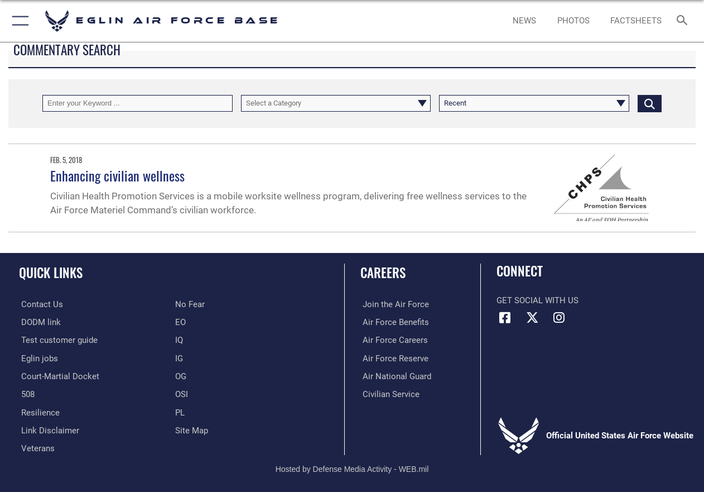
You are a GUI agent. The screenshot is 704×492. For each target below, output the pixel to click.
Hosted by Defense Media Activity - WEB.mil (352, 466)
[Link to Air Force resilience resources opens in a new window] (38, 411)
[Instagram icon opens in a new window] (559, 317)
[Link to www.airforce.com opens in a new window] (393, 304)
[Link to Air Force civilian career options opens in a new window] (388, 393)
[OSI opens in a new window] (181, 393)
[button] (18, 21)
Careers (383, 273)
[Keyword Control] (137, 103)
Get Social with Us (537, 300)
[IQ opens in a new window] (179, 340)
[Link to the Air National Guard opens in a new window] (394, 375)
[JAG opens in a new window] (58, 375)
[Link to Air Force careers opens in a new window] (393, 340)
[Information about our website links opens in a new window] (48, 429)
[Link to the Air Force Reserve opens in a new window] (393, 358)
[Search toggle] (684, 21)
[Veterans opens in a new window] (35, 447)
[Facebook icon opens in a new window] (504, 317)
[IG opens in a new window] (179, 358)
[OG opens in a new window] (180, 375)
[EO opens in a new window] (190, 304)
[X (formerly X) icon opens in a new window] (532, 317)
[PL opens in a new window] (180, 411)
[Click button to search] (650, 103)
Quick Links (51, 273)
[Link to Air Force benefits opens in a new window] (393, 322)
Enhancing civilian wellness (117, 175)
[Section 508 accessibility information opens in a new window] (25, 393)
